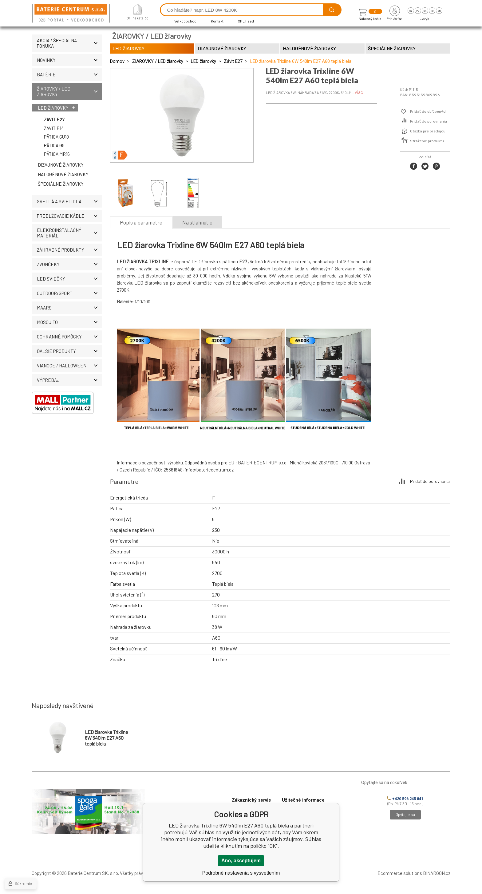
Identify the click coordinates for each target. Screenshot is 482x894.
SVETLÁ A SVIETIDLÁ (69, 201)
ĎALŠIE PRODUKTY (69, 351)
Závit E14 (54, 128)
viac (359, 92)
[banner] (72, 13)
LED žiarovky (53, 108)
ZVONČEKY (69, 264)
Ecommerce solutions (399, 873)
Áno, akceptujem (241, 860)
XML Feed (246, 21)
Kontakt (217, 21)
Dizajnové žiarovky (61, 165)
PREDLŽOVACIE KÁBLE (69, 216)
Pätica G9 (54, 145)
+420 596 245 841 (405, 798)
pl (418, 10)
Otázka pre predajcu (427, 131)
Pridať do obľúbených (429, 111)
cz (410, 10)
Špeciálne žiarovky (61, 184)
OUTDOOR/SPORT (69, 293)
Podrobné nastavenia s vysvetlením (241, 873)
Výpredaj (69, 380)
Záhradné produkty (69, 250)
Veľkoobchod (185, 21)
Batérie (69, 74)
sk (425, 10)
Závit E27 (54, 119)
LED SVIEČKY (69, 279)
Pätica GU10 (56, 137)
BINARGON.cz (436, 873)
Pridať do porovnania (428, 121)
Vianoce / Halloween (69, 365)
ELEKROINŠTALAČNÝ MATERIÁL (69, 232)
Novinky (69, 60)
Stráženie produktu (427, 141)
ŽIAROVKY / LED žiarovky (69, 91)
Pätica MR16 (57, 154)
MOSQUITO (69, 322)
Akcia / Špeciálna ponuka (69, 43)
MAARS (69, 307)
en (439, 10)
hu (431, 10)
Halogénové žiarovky (63, 174)
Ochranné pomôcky (69, 336)
